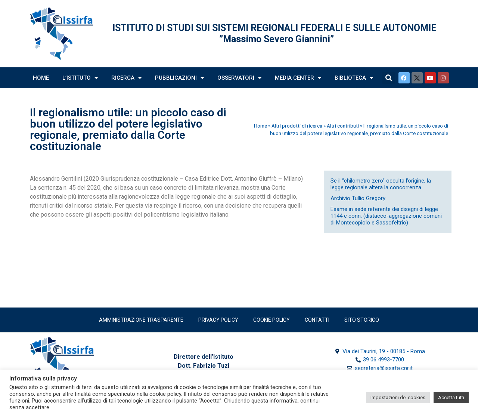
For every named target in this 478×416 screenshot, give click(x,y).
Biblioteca (354, 78)
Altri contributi (343, 126)
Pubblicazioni (179, 78)
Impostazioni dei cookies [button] (397, 397)
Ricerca (126, 78)
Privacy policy (218, 320)
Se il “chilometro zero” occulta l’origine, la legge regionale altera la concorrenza (380, 184)
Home (41, 77)
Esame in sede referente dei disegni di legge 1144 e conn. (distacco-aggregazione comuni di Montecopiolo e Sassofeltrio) (386, 216)
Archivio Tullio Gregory (357, 198)
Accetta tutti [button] (451, 397)
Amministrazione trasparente (141, 320)
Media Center (298, 78)
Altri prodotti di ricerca (296, 126)
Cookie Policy (271, 320)
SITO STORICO (361, 320)
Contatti (317, 320)
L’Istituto (80, 78)
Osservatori (239, 78)
